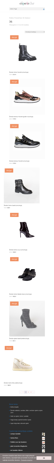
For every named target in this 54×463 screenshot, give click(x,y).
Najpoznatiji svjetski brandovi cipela (20, 420)
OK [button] (44, 458)
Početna (11, 18)
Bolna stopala (14, 407)
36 (23, 18)
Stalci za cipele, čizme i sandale (19, 416)
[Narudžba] (35, 32)
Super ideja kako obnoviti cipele (19, 423)
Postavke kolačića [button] (26, 460)
